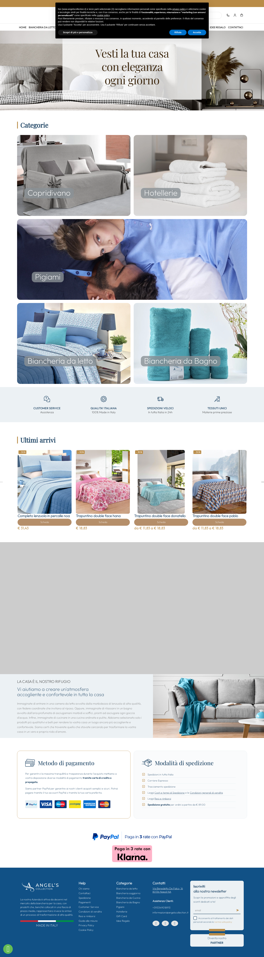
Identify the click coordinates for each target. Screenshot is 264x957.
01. (128, 105)
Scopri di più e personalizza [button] (77, 32)
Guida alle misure (88, 920)
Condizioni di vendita (90, 911)
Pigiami (120, 906)
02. (130, 105)
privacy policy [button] (179, 9)
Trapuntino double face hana (98, 516)
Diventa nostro (217, 940)
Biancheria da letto (42, 27)
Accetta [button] (197, 32)
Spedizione (85, 897)
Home (22, 27)
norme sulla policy (223, 921)
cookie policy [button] (103, 15)
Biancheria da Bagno (128, 902)
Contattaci (235, 27)
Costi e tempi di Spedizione (169, 792)
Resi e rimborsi (162, 798)
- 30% (22, 452)
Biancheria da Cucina (128, 897)
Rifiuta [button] (177, 32)
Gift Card (121, 916)
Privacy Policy (86, 925)
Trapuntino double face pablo (215, 516)
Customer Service (89, 906)
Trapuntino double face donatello (160, 516)
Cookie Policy (86, 929)
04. (135, 105)
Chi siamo (84, 888)
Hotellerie (121, 911)
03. (133, 105)
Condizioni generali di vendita (206, 792)
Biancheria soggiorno (128, 893)
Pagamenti (85, 902)
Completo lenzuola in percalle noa (44, 516)
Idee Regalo (218, 27)
